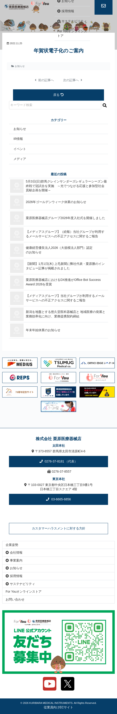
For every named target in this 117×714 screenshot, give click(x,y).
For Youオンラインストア (72, 33)
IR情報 (18, 139)
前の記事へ (44, 80)
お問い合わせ (15, 599)
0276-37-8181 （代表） (61, 461)
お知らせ (20, 66)
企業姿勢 (12, 545)
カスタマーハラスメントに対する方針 (58, 528)
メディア (19, 159)
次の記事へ (72, 80)
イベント (19, 149)
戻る (58, 95)
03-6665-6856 (60, 499)
